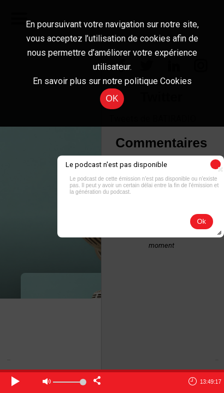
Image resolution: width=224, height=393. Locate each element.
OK (111, 98)
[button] (215, 164)
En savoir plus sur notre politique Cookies (112, 81)
